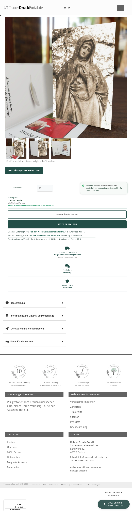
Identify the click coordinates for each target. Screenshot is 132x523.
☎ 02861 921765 (84, 460)
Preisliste (75, 421)
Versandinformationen (82, 401)
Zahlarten (75, 406)
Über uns (12, 447)
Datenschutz (54, 485)
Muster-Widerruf (76, 485)
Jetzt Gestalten (67, 224)
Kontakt (11, 442)
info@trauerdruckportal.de (93, 457)
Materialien (13, 467)
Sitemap (74, 416)
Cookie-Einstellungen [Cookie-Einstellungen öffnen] (93, 485)
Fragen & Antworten (18, 462)
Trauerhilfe (76, 411)
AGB (44, 485)
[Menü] (25, 502)
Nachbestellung (78, 427)
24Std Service (14, 452)
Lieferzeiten (13, 457)
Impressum (36, 485)
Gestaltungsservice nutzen (24, 170)
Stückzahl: (17, 187)
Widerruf (64, 485)
